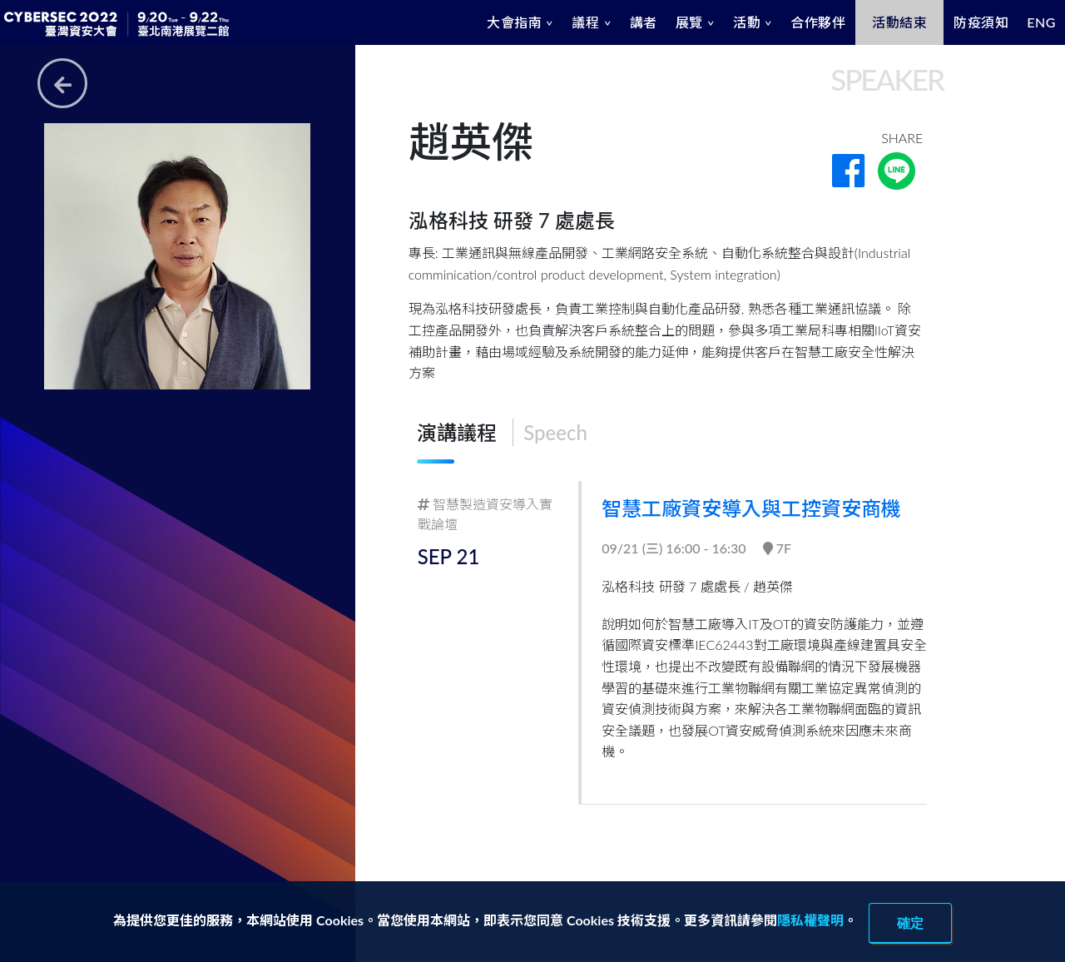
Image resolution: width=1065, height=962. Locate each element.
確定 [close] (910, 923)
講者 (643, 22)
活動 (746, 22)
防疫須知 (981, 22)
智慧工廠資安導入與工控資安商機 (753, 508)
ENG (1041, 22)
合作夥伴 (817, 22)
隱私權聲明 (810, 920)
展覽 (689, 22)
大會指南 (514, 22)
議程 (585, 22)
